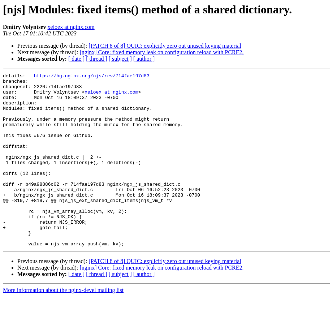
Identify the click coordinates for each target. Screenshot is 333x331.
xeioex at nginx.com (71, 27)
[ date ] (76, 59)
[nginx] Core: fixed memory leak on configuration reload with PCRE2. (161, 52)
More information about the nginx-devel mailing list (63, 325)
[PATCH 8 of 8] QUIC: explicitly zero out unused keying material (164, 46)
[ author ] (144, 59)
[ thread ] (96, 59)
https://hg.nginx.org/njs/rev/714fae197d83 (92, 76)
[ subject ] (120, 59)
